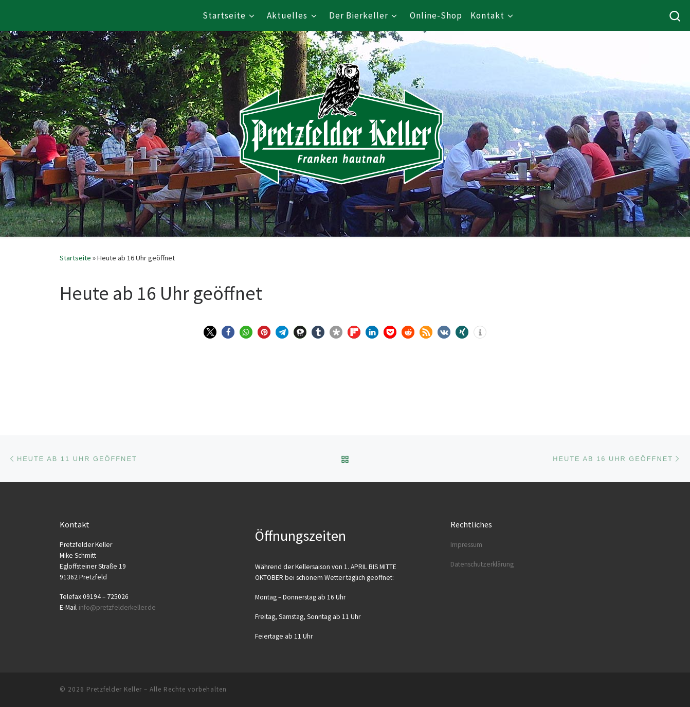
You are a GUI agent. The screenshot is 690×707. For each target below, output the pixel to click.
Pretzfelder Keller (114, 689)
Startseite (75, 257)
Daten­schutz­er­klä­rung (482, 564)
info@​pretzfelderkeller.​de (117, 607)
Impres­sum (466, 544)
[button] (210, 332)
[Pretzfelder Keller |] (341, 108)
